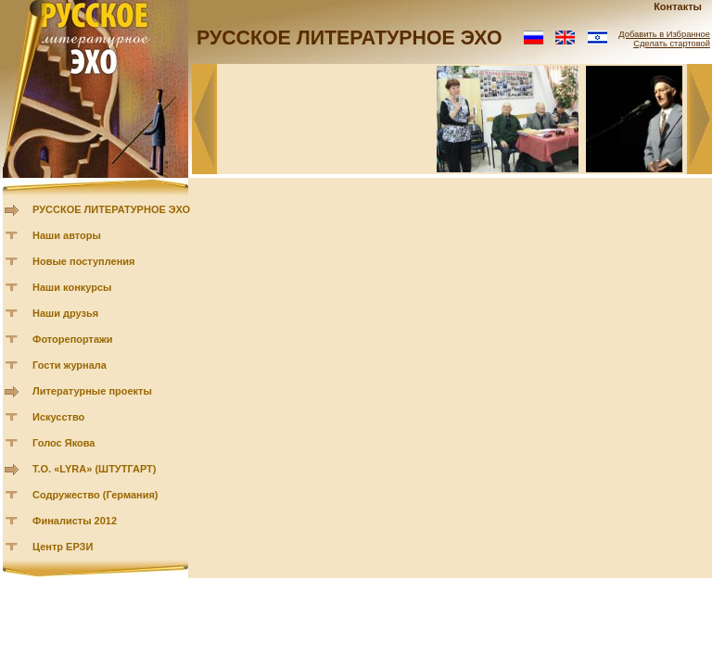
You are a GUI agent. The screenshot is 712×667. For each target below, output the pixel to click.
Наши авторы (66, 235)
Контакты (678, 6)
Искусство (58, 416)
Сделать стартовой (671, 43)
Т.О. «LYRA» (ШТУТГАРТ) (94, 468)
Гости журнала (69, 365)
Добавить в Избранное (664, 34)
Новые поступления (83, 261)
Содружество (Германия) (95, 494)
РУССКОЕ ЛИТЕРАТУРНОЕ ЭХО (111, 209)
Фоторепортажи (72, 339)
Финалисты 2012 (74, 520)
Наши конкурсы (71, 287)
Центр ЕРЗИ (62, 546)
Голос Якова (63, 442)
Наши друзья (65, 313)
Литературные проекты (92, 390)
